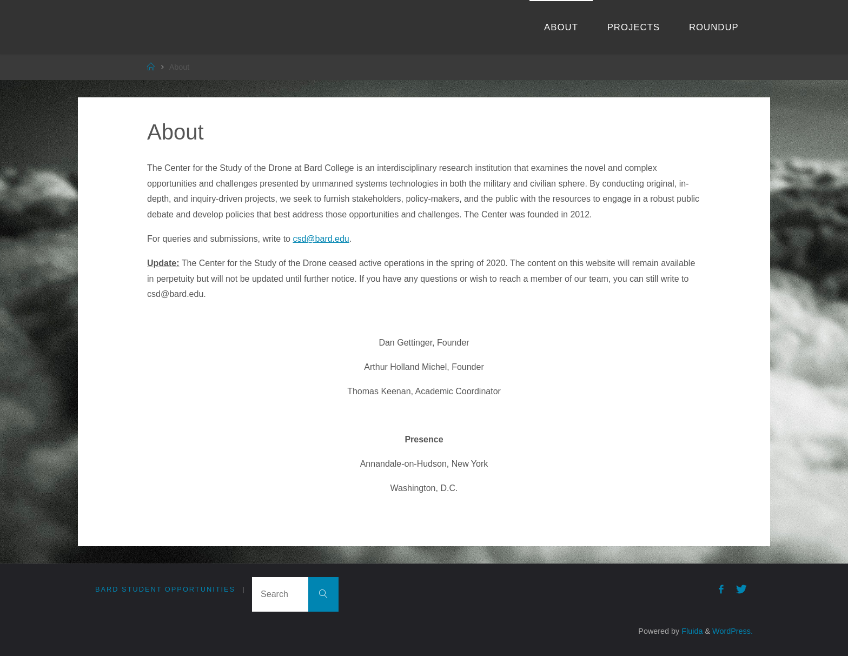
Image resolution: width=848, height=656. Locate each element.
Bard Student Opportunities (165, 589)
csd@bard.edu (321, 238)
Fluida (691, 631)
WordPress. (732, 631)
